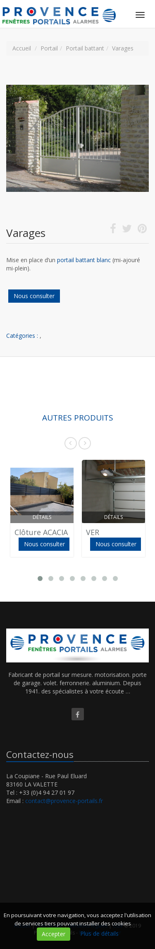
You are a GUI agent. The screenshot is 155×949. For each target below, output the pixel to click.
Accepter (53, 934)
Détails (42, 517)
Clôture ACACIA (41, 532)
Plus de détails (99, 933)
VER (92, 532)
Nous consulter (34, 296)
